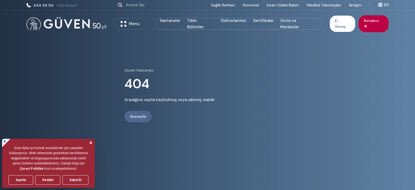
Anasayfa (138, 116)
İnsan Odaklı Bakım (283, 5)
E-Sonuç (340, 23)
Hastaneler (170, 20)
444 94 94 (51, 5)
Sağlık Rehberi (223, 5)
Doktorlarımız (233, 20)
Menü (130, 24)
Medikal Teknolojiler (324, 5)
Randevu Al (371, 23)
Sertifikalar (263, 20)
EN (383, 4)
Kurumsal (251, 5)
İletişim (355, 5)
